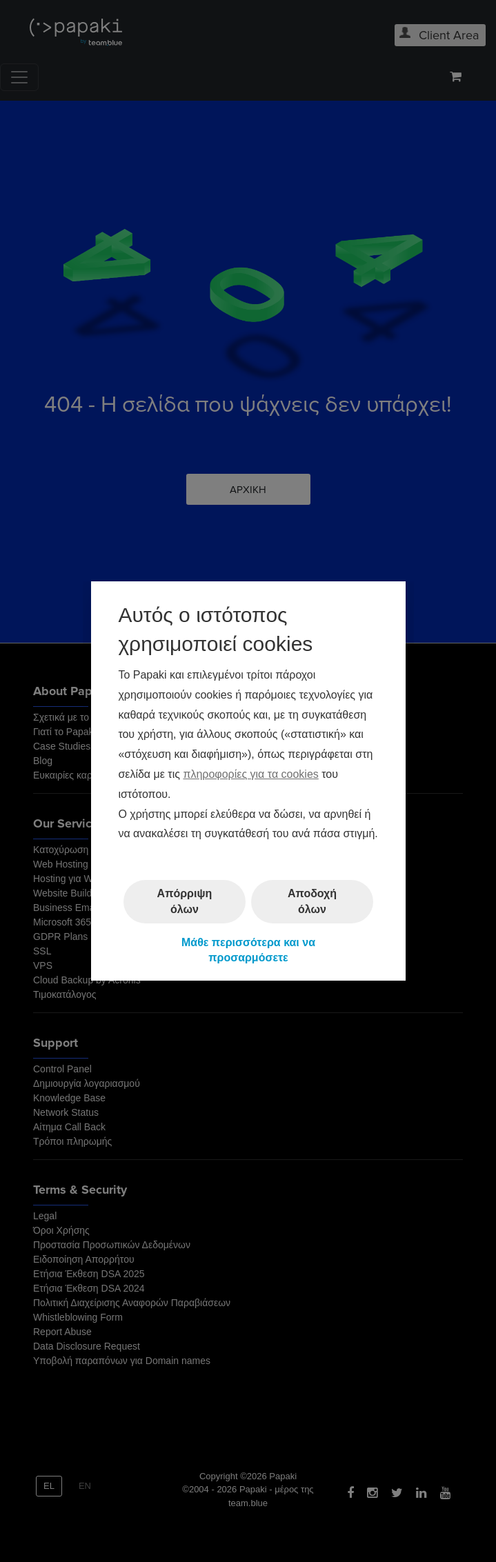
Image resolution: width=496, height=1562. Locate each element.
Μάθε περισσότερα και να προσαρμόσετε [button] (248, 950)
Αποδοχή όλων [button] (312, 901)
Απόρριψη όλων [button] (184, 901)
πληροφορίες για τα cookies (250, 774)
